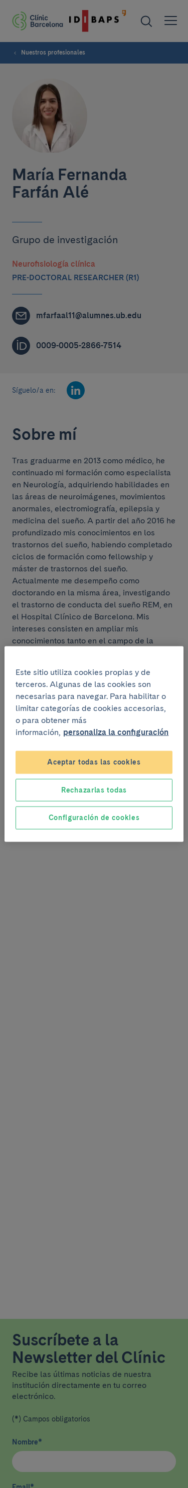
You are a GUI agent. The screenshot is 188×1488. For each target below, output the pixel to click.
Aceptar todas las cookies (94, 762)
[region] (94, 744)
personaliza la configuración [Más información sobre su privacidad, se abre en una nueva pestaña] (115, 732)
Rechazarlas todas (94, 790)
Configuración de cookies (94, 818)
